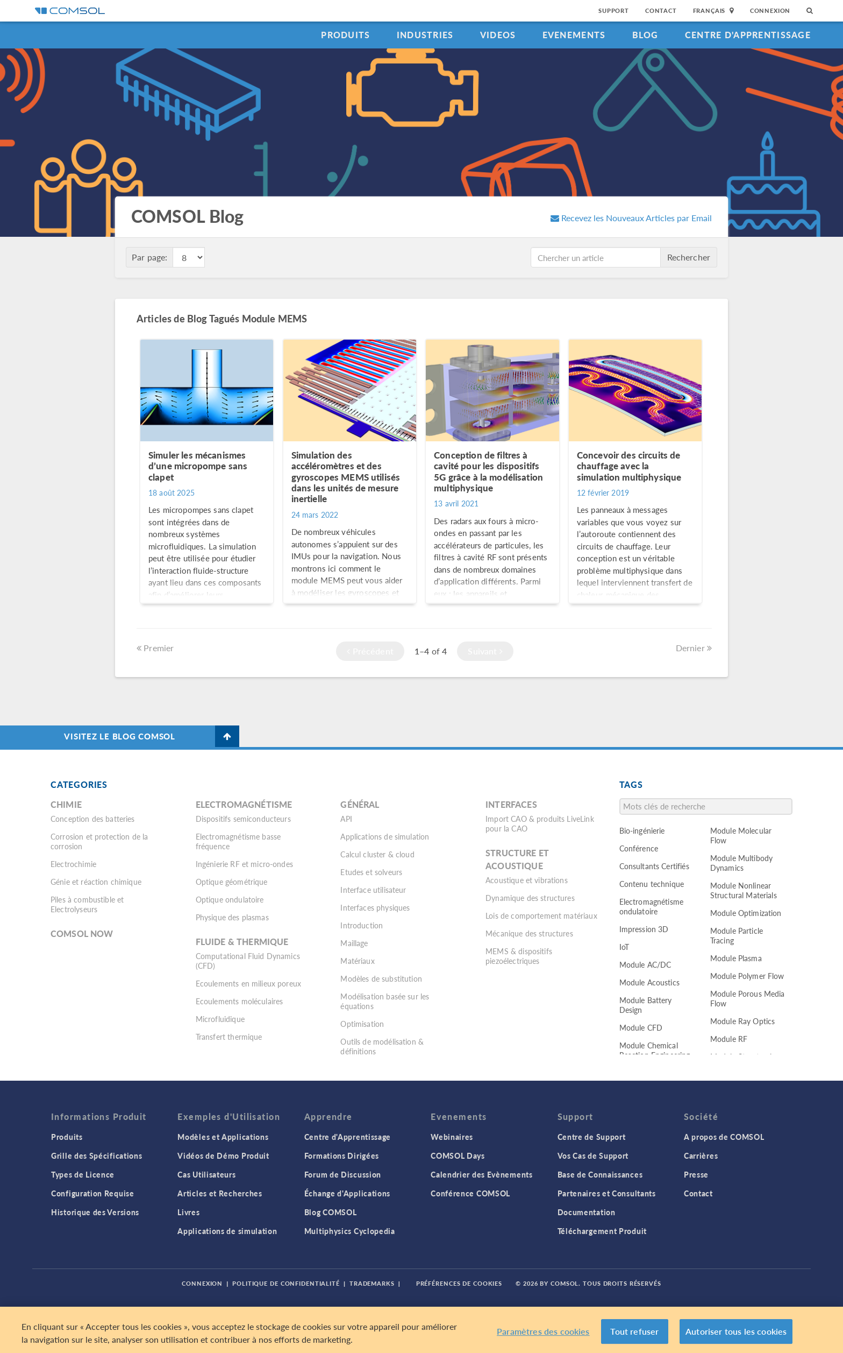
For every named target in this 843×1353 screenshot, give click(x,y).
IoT (624, 946)
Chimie (66, 804)
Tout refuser (634, 1338)
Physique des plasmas (232, 917)
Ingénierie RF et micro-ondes (244, 863)
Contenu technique (651, 883)
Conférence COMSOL (470, 1193)
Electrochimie (73, 863)
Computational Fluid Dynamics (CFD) (248, 960)
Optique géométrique (232, 881)
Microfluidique (220, 1018)
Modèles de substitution (381, 978)
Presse (696, 1174)
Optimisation (362, 1023)
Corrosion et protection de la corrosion (99, 841)
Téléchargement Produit (602, 1230)
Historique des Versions (95, 1212)
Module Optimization (746, 912)
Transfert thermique (229, 1036)
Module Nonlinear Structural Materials (743, 890)
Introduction (361, 925)
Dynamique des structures (530, 897)
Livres (188, 1212)
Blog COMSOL (330, 1212)
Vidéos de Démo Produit (223, 1155)
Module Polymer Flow (747, 975)
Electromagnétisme (244, 804)
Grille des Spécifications (96, 1155)
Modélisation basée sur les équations (384, 1001)
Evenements (574, 35)
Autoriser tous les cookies (736, 1338)
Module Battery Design (645, 1005)
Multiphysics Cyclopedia (349, 1230)
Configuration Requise (92, 1193)
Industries (425, 35)
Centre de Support (592, 1136)
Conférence (639, 848)
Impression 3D (644, 929)
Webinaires (452, 1136)
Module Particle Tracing (736, 935)
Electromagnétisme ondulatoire (651, 906)
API (346, 818)
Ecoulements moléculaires (239, 1001)
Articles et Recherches (219, 1193)
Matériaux (357, 960)
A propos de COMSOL (724, 1136)
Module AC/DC (645, 964)
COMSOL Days (458, 1155)
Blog (645, 35)
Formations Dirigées (341, 1155)
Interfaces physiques (375, 907)
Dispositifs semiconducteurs (243, 818)
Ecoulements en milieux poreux (248, 983)
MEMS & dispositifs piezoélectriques (518, 956)
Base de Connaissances (600, 1174)
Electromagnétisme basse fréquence (238, 841)
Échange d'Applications (347, 1193)
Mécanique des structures (529, 933)
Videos (498, 35)
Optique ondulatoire (230, 899)
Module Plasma (736, 958)
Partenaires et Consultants (607, 1193)
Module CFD (641, 1027)
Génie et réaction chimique (96, 881)
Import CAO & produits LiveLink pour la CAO (539, 823)
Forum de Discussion (342, 1174)
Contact (661, 10)
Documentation (587, 1212)
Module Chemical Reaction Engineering (654, 1050)
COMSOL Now (82, 933)
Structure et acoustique (517, 859)
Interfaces (511, 804)
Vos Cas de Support (593, 1155)
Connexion (770, 10)
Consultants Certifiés (654, 866)
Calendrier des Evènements (482, 1174)
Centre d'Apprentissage (748, 35)
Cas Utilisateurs (206, 1174)
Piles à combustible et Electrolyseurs (87, 904)
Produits (345, 35)
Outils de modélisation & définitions (382, 1046)
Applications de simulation (384, 836)
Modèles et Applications (222, 1136)
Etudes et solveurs (371, 871)
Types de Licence (83, 1174)
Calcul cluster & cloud (377, 854)
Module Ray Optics (742, 1021)
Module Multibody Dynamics (741, 862)
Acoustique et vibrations (526, 880)
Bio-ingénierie (642, 830)
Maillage (354, 943)
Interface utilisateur (373, 889)
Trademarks (372, 1283)
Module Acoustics (649, 982)
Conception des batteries (93, 818)
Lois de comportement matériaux (541, 915)
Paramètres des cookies (543, 1338)
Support (613, 10)
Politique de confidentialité (286, 1283)
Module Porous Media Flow (747, 998)
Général (359, 804)
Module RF (728, 1038)
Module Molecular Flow (740, 835)
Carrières (701, 1155)
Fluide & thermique (242, 941)
